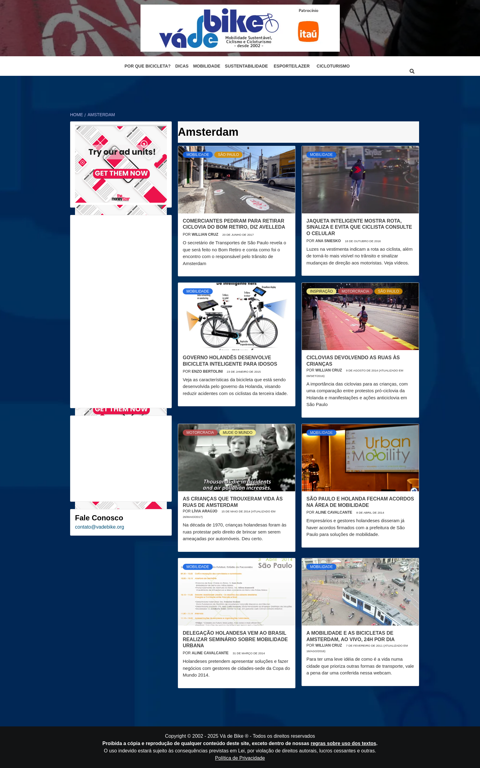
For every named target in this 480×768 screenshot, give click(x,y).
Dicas (182, 66)
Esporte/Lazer (291, 66)
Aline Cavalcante (334, 512)
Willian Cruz (205, 234)
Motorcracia (355, 291)
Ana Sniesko (328, 241)
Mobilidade (206, 66)
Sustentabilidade (246, 66)
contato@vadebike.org (99, 527)
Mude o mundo (238, 432)
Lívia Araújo (205, 511)
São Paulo (228, 155)
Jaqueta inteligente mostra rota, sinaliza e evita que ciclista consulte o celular (359, 227)
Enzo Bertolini (207, 371)
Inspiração (321, 291)
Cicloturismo (333, 66)
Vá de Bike (231, 736)
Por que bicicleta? (148, 66)
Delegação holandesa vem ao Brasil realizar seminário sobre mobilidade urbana (235, 639)
